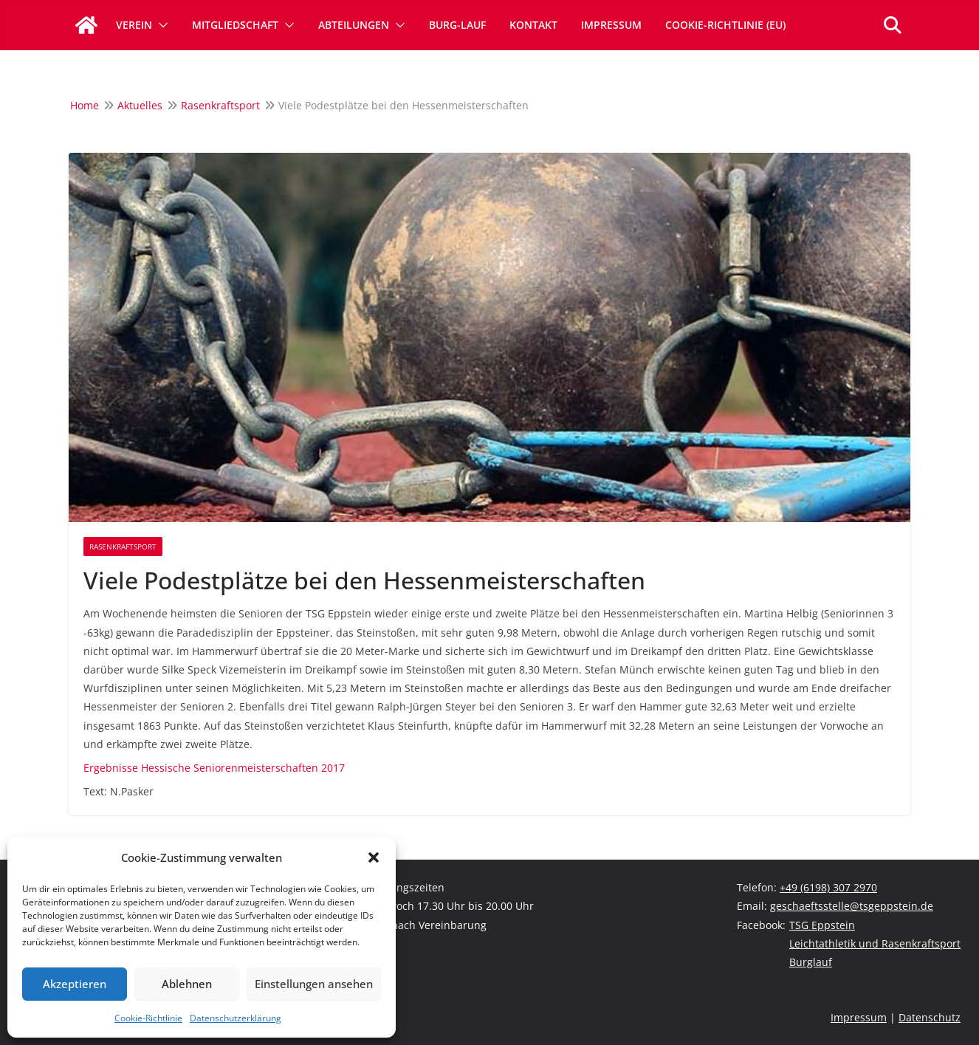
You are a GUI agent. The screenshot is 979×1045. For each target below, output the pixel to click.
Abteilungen (353, 25)
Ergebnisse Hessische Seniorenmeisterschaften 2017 (214, 768)
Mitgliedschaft (235, 25)
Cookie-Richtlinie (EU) (725, 25)
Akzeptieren (74, 983)
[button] (373, 857)
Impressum (611, 25)
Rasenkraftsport (123, 546)
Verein (134, 25)
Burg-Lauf (457, 25)
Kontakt (533, 25)
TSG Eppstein (822, 925)
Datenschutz (930, 1017)
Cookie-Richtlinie (148, 1018)
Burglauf (810, 962)
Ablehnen (187, 983)
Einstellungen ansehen (314, 983)
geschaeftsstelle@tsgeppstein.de (851, 906)
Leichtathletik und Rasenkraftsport (875, 943)
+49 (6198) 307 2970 (828, 887)
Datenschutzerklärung (235, 1018)
